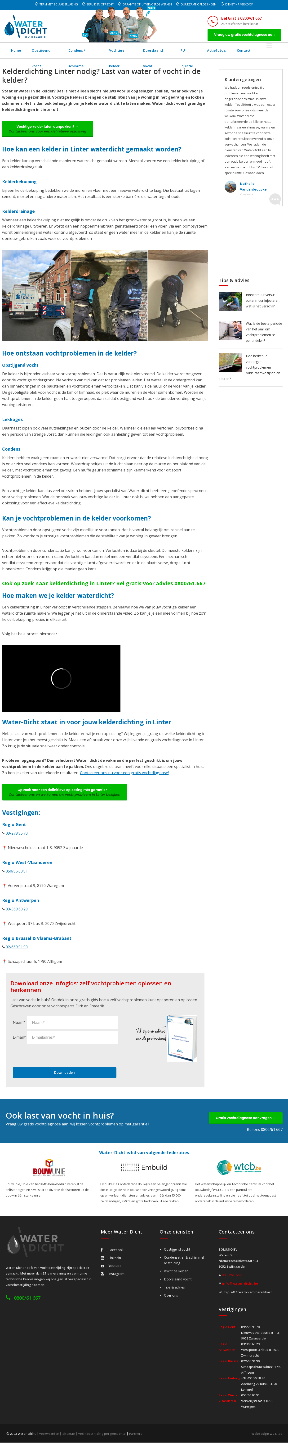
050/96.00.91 (17, 872)
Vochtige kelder (131, 50)
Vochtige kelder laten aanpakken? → (48, 129)
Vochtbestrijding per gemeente (102, 1435)
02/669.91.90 (17, 947)
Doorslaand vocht (170, 50)
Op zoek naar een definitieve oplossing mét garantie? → (65, 793)
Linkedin (111, 1259)
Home (16, 50)
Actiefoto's (235, 50)
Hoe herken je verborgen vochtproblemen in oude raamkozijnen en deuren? (249, 367)
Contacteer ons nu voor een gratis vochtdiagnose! (124, 773)
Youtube (111, 1267)
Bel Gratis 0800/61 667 (240, 18)
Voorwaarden (49, 1435)
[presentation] (49, 1056)
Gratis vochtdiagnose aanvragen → (245, 1119)
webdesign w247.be (267, 1435)
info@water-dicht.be (240, 1285)
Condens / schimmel (90, 50)
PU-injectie (206, 50)
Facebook (112, 1251)
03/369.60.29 (17, 910)
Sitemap (68, 1435)
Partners (135, 1435)
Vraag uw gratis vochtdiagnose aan (244, 34)
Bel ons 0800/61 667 (265, 1130)
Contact (263, 50)
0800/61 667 (27, 1299)
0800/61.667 (190, 583)
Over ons (171, 1296)
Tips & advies (174, 1288)
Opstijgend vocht (47, 50)
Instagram (112, 1275)
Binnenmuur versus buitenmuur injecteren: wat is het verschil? (263, 301)
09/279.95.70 (17, 834)
